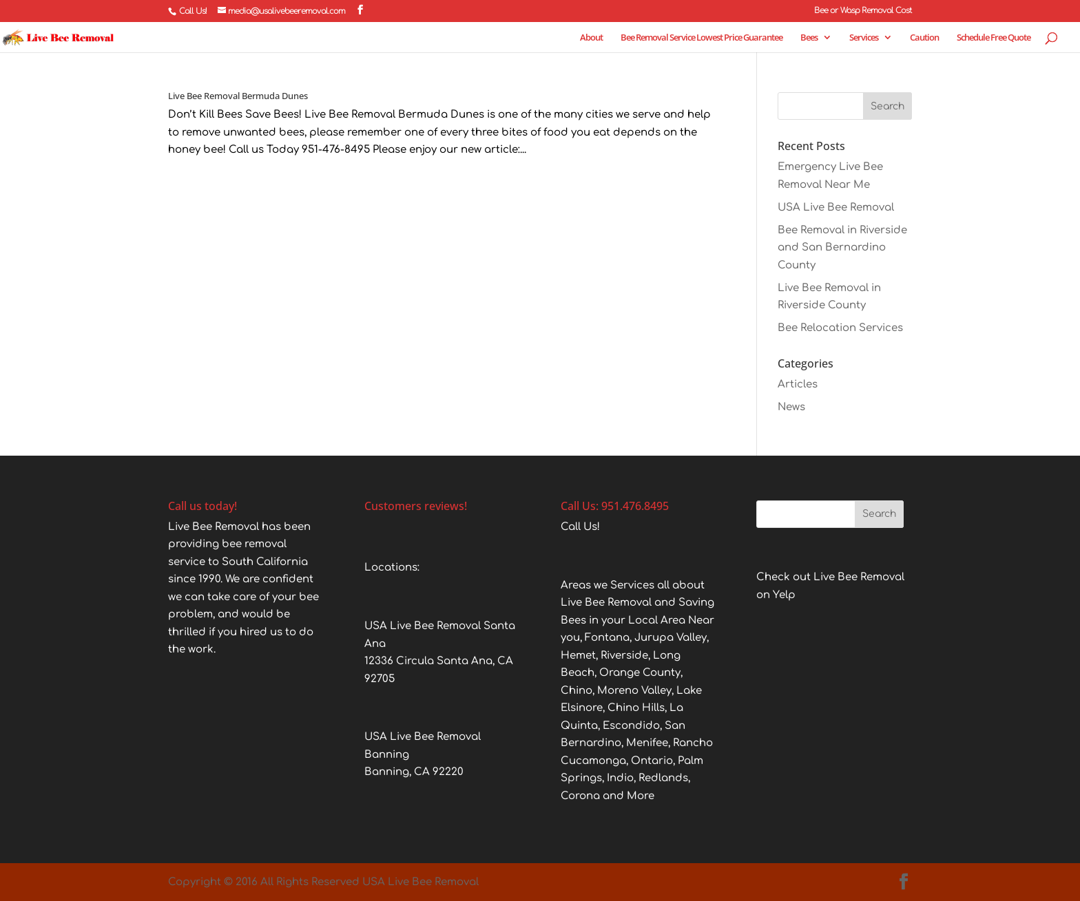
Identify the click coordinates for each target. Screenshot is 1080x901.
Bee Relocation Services (840, 328)
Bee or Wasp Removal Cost (863, 10)
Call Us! (193, 11)
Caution (924, 37)
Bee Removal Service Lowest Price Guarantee (701, 37)
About (591, 37)
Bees (809, 37)
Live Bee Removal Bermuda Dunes (238, 95)
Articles (798, 384)
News (791, 407)
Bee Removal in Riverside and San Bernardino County (842, 247)
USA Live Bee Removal (836, 207)
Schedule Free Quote (993, 37)
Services (863, 37)
